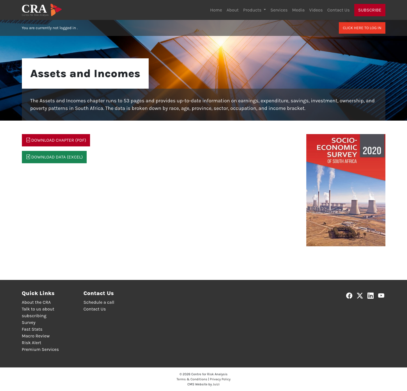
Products (253, 10)
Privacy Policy (220, 379)
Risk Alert (31, 342)
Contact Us (338, 10)
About (233, 10)
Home (216, 10)
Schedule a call (99, 302)
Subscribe (369, 10)
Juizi (216, 384)
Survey (29, 322)
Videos (316, 10)
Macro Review (36, 336)
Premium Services (40, 349)
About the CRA (36, 302)
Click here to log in (362, 28)
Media (298, 10)
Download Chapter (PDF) (56, 140)
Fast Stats (32, 329)
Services (279, 10)
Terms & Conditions (191, 379)
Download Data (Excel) (54, 157)
